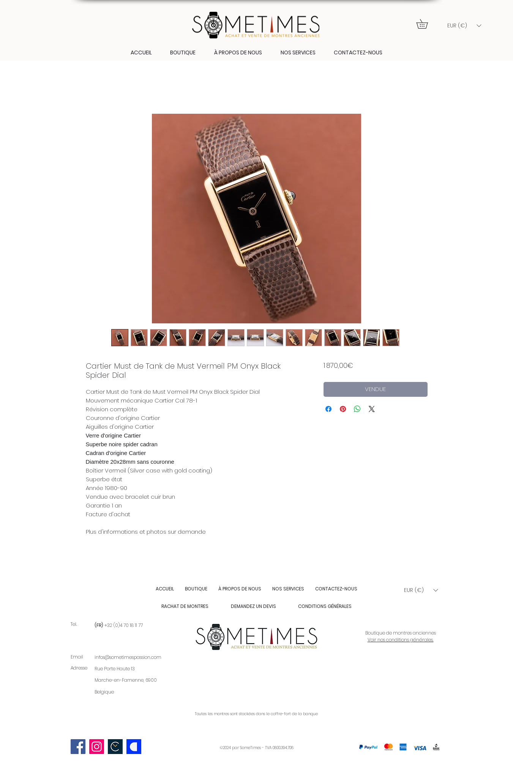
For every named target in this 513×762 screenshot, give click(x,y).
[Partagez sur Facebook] (328, 409)
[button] (426, 24)
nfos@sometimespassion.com (128, 657)
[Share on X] (371, 409)
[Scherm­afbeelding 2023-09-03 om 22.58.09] (115, 746)
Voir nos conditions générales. (401, 639)
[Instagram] (96, 746)
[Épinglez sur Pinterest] (342, 409)
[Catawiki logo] (133, 746)
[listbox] (464, 25)
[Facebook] (78, 746)
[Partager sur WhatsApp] (357, 409)
